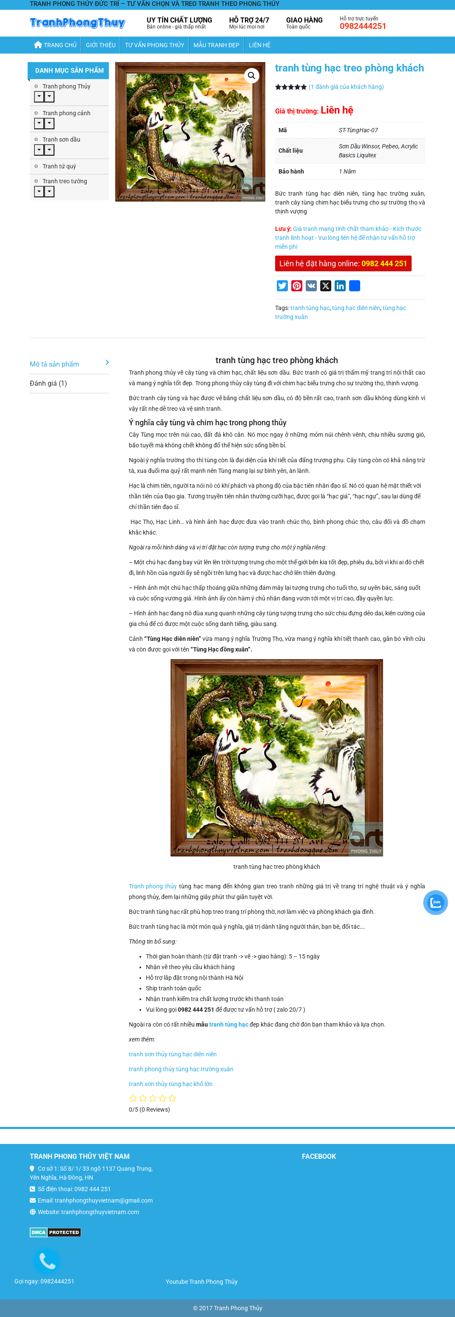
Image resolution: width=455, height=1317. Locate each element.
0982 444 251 (384, 263)
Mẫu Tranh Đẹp (216, 45)
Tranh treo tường (65, 181)
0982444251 (363, 26)
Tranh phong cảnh (67, 113)
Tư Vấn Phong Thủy (154, 45)
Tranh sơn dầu (61, 139)
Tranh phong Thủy (67, 86)
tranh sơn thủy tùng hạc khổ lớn (171, 1084)
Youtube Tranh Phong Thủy (202, 1281)
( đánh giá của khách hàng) (346, 86)
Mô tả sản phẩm (54, 364)
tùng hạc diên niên (356, 307)
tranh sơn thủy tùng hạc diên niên (173, 1054)
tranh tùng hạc (310, 307)
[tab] (69, 364)
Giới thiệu (101, 45)
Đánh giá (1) (48, 383)
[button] (251, 75)
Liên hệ (259, 45)
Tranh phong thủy (153, 886)
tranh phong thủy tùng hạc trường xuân (181, 1069)
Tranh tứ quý (59, 166)
